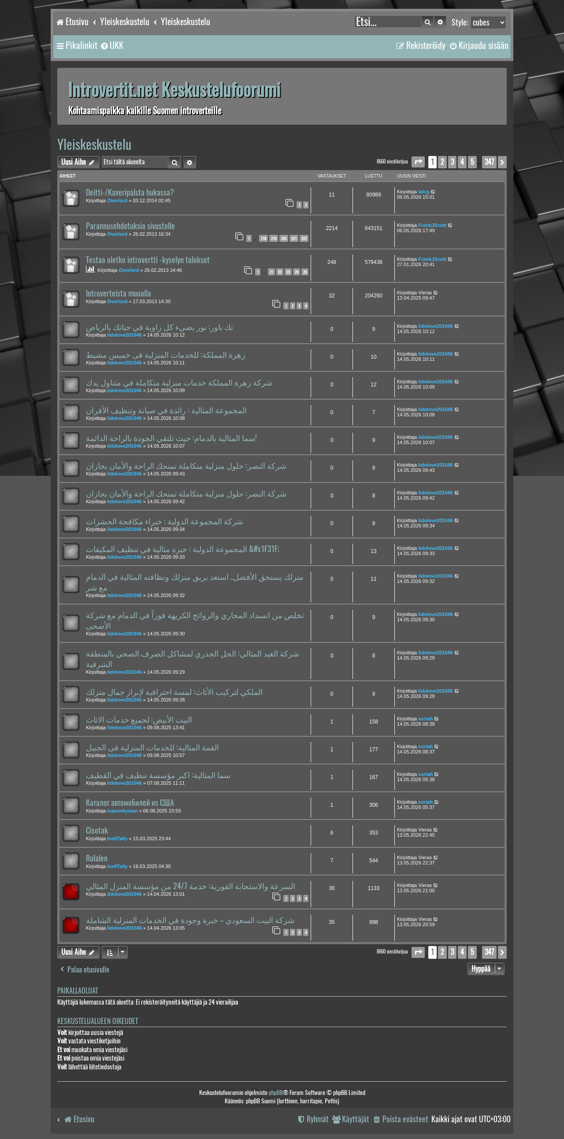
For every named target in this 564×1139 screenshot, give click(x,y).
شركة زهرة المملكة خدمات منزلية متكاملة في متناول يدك (179, 382)
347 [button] (489, 162)
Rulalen (97, 858)
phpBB (276, 1092)
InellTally (117, 838)
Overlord (117, 200)
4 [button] (462, 162)
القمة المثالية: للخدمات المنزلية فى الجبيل (152, 747)
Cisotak (97, 830)
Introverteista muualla (118, 293)
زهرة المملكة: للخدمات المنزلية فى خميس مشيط (165, 354)
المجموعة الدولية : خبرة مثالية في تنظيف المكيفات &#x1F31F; (182, 549)
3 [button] (452, 162)
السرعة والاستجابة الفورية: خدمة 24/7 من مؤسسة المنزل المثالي (190, 886)
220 (283, 238)
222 (304, 238)
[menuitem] (111, 45)
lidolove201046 (124, 335)
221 (294, 238)
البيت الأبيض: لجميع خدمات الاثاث (139, 719)
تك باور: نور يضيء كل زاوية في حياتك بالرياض (159, 327)
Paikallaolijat (77, 990)
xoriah (425, 718)
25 (305, 272)
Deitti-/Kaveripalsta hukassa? (130, 192)
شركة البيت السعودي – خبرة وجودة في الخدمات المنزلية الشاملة (190, 920)
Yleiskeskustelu (94, 144)
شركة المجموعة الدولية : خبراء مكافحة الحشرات (164, 521)
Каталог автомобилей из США (130, 803)
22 (280, 272)
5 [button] (472, 162)
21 (271, 272)
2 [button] (442, 162)
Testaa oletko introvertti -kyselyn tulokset (148, 260)
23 (288, 272)
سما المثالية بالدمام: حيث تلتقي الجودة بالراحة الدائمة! (171, 438)
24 (296, 272)
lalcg (423, 191)
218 (263, 238)
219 (273, 238)
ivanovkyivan (122, 810)
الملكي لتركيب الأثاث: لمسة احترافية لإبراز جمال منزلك (174, 691)
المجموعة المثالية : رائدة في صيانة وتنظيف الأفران (166, 410)
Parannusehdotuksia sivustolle (130, 226)
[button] (418, 161)
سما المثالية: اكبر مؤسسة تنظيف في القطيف (158, 775)
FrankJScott (432, 225)
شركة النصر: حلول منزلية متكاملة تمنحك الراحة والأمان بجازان (186, 465)
